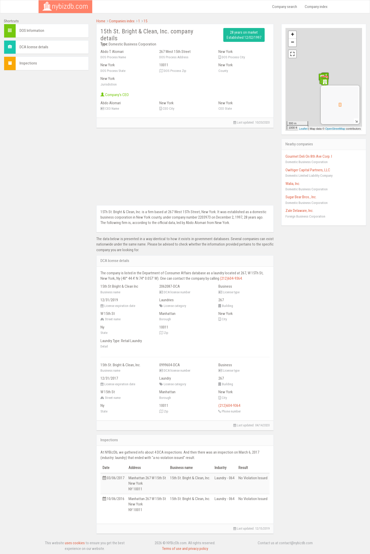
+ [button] (292, 35)
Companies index (122, 21)
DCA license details (34, 47)
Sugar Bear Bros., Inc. (301, 197)
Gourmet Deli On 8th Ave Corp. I (308, 156)
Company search (284, 6)
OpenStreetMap (335, 128)
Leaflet (303, 128)
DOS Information (32, 30)
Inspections (28, 63)
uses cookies (75, 543)
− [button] (292, 42)
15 (145, 21)
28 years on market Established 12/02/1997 (244, 35)
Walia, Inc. (292, 183)
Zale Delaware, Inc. (299, 210)
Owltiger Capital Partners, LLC (307, 170)
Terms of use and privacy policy (185, 548)
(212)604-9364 (231, 278)
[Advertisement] (46, 106)
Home (100, 21)
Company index (316, 6)
